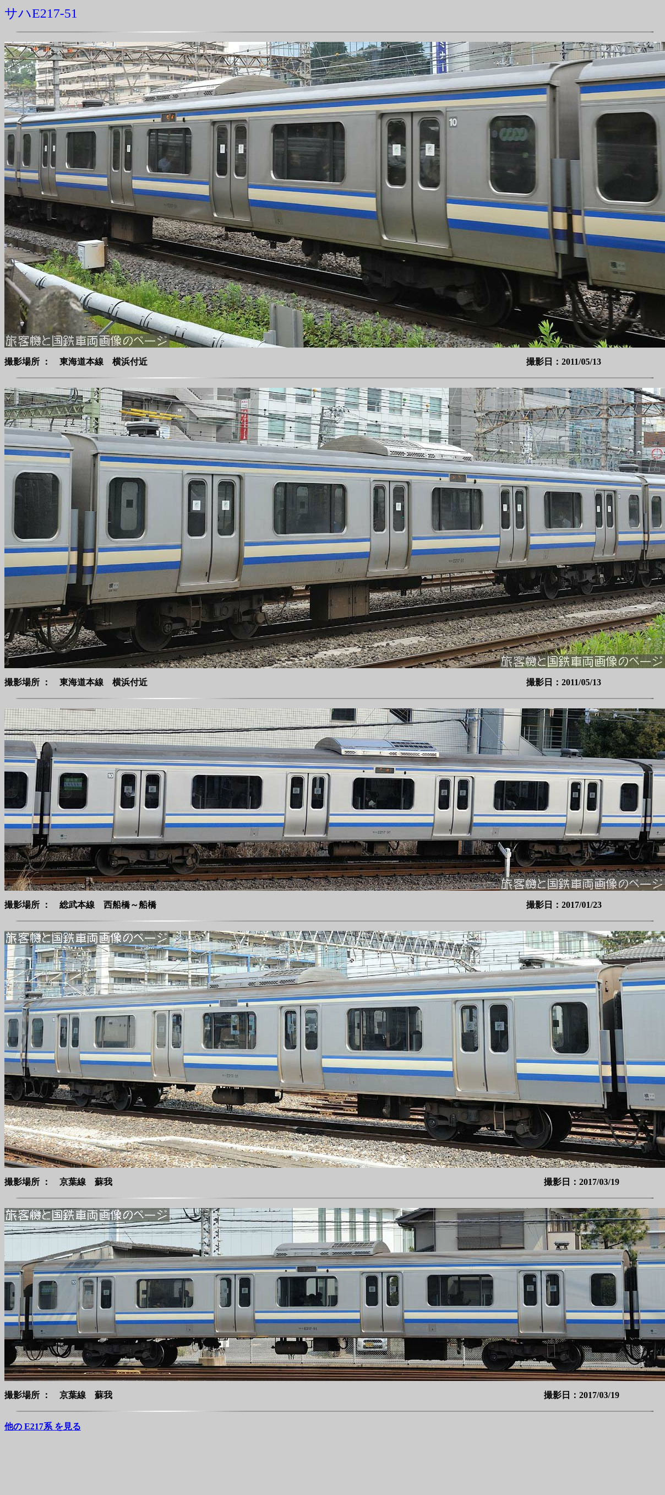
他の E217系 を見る (42, 1426)
